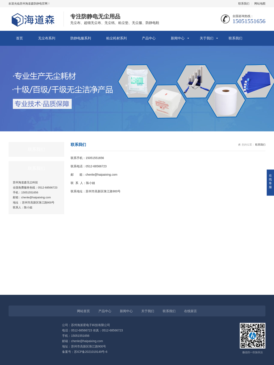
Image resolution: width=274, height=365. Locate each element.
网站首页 (83, 311)
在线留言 (190, 311)
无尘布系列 (46, 38)
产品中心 (149, 38)
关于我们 (206, 38)
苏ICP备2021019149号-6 (90, 351)
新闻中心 (178, 38)
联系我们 (243, 3)
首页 (19, 38)
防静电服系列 (80, 38)
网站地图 (259, 3)
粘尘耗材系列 (116, 38)
